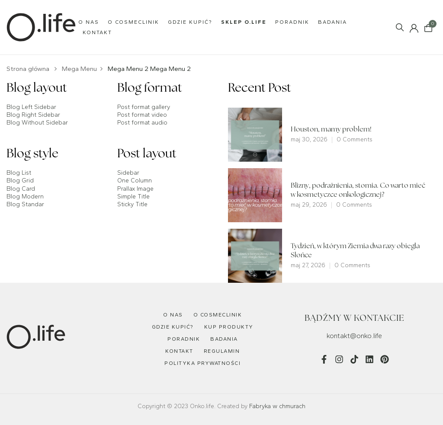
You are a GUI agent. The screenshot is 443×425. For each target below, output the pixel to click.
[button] (428, 27)
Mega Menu (79, 69)
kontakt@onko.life (354, 336)
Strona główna (27, 69)
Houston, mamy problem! (331, 129)
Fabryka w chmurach (277, 406)
